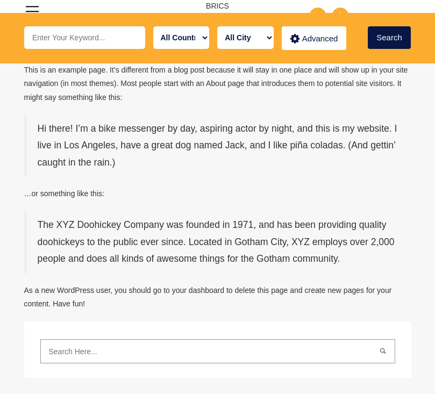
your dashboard (198, 290)
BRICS (217, 6)
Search (389, 37)
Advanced (314, 38)
